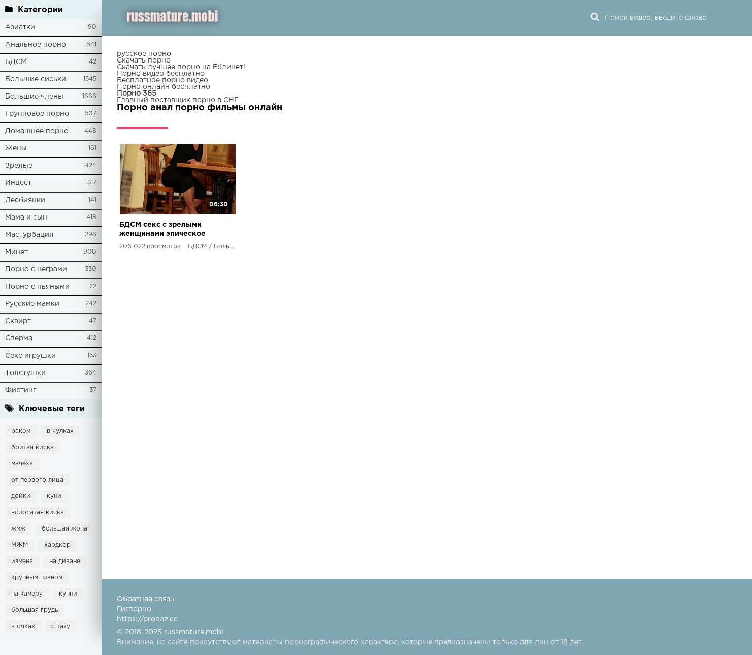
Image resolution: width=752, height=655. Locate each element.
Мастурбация (29, 235)
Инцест (18, 183)
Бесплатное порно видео (162, 80)
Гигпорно (134, 609)
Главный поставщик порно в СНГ (177, 100)
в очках (23, 626)
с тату (60, 626)
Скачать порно (144, 60)
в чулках (60, 431)
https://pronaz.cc (147, 619)
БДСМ (16, 62)
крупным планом (36, 577)
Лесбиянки (25, 200)
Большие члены (34, 96)
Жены (16, 148)
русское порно (144, 54)
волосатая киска (37, 512)
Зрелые (18, 166)
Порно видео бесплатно (161, 74)
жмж (18, 529)
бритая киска (32, 447)
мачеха (22, 463)
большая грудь (34, 610)
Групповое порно (37, 114)
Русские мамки (32, 304)
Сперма (18, 338)
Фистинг (20, 390)
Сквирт (18, 321)
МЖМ (19, 545)
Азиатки (20, 27)
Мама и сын (26, 217)
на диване (64, 561)
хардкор (57, 545)
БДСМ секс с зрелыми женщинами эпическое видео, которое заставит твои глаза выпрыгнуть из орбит (164, 230)
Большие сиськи (35, 79)
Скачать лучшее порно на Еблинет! (181, 67)
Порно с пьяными (37, 287)
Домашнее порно (37, 131)
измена (22, 561)
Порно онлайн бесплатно (163, 87)
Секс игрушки (30, 356)
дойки (20, 496)
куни (54, 496)
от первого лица (37, 480)
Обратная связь (145, 599)
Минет (16, 252)
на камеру (27, 594)
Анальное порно (35, 45)
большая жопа (64, 529)
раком (20, 431)
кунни (68, 594)
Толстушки (25, 373)
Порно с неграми (36, 269)
